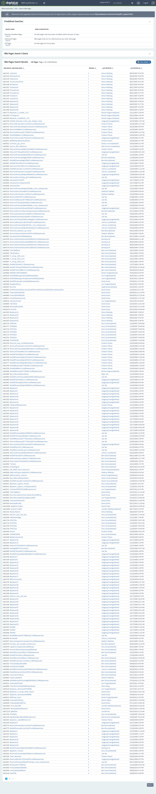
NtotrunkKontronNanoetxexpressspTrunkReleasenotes (30, 211)
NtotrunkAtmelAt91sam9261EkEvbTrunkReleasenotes (29, 245)
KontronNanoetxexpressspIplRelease (23, 650)
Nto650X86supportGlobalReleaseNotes (24, 276)
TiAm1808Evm (15, 492)
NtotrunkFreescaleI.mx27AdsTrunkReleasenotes (27, 124)
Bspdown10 (14, 562)
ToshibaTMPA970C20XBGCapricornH (23, 489)
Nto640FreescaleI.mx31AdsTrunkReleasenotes (26, 728)
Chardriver (14, 96)
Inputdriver (14, 99)
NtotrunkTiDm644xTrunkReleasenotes (24, 546)
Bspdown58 (14, 430)
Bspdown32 (14, 416)
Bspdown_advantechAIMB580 (20, 695)
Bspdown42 (14, 599)
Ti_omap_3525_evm (17, 256)
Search (7, 36)
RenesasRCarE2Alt (16, 307)
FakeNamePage (15, 517)
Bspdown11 (14, 394)
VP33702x (13, 523)
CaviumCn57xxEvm (17, 675)
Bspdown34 (14, 593)
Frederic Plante (106, 124)
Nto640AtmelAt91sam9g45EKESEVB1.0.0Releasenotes (29, 680)
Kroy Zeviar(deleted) (108, 323)
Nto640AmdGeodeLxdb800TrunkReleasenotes (26, 217)
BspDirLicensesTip (16, 537)
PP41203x (13, 526)
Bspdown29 (14, 588)
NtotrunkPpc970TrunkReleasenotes (23, 197)
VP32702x (13, 329)
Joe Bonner (105, 711)
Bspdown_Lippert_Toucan (19, 484)
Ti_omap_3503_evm (17, 262)
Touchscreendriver (16, 82)
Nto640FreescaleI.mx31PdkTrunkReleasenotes (27, 169)
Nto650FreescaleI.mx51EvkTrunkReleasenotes (26, 481)
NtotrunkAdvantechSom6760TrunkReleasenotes (27, 233)
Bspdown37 (14, 419)
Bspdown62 (14, 104)
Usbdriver (13, 73)
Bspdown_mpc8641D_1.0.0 (19, 118)
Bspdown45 (14, 605)
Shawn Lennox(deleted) (110, 144)
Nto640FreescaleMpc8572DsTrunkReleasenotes (27, 360)
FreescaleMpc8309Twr (18, 703)
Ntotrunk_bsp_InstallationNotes (22, 343)
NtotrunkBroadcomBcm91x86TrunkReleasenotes (27, 222)
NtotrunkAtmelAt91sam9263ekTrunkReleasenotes (28, 208)
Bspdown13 (14, 543)
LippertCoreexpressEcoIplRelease (22, 647)
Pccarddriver (14, 93)
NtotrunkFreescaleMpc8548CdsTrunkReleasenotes (28, 155)
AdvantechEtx (15, 186)
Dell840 (12, 627)
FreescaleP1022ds (16, 683)
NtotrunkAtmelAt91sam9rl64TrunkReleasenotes (27, 444)
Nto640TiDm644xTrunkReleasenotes (23, 551)
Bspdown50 (14, 613)
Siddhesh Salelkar (107, 191)
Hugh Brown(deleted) (109, 287)
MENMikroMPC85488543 (18, 273)
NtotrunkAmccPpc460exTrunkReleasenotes (25, 191)
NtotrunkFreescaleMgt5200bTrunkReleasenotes (27, 158)
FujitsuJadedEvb (16, 678)
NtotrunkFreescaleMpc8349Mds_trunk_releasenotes (29, 205)
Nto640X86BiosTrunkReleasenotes (22, 368)
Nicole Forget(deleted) (109, 273)
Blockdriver (14, 84)
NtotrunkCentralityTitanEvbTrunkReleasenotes (27, 138)
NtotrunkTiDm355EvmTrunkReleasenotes (25, 166)
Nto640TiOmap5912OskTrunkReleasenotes (25, 382)
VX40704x (13, 323)
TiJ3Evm (13, 464)
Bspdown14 (14, 312)
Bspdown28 (14, 585)
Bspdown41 (14, 399)
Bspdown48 (14, 610)
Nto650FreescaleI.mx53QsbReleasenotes (24, 281)
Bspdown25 (14, 318)
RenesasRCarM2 (15, 503)
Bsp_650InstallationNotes (19, 478)
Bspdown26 (14, 540)
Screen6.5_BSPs (16, 509)
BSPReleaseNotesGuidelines (20, 141)
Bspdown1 (14, 731)
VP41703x (13, 520)
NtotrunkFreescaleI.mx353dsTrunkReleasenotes (27, 194)
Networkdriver (15, 512)
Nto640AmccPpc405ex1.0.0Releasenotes (24, 652)
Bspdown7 (14, 557)
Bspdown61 (14, 107)
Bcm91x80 (13, 638)
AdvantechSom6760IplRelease (21, 236)
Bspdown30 (14, 740)
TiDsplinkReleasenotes (18, 405)
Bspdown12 (14, 565)
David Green (105, 281)
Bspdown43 (14, 425)
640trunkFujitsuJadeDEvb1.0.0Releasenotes (26, 472)
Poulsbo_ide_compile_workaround (23, 644)
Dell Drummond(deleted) (110, 146)
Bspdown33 (14, 591)
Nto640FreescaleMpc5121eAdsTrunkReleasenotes (28, 357)
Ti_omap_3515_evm (17, 259)
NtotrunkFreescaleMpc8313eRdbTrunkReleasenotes (28, 149)
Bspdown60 (14, 110)
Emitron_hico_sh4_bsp (18, 515)
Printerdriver (14, 90)
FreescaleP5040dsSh (17, 295)
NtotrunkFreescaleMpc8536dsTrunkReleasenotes (27, 754)
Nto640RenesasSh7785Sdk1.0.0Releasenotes (26, 371)
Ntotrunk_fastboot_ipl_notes (20, 231)
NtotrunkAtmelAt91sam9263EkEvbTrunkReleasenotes (29, 239)
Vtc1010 (13, 309)
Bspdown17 (14, 576)
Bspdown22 (14, 742)
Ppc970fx (13, 773)
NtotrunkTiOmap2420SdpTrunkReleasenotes (26, 203)
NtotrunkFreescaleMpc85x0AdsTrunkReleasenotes (28, 453)
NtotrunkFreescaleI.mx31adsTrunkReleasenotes (27, 725)
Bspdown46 (14, 427)
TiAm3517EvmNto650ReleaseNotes (22, 686)
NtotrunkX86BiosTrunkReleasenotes (23, 129)
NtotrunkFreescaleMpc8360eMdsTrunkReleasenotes (29, 174)
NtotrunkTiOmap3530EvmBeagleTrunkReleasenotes (29, 219)
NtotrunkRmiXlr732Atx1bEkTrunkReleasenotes (27, 759)
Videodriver (14, 79)
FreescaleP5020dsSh (17, 293)
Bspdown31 (14, 413)
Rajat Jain (104, 374)
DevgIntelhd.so (15, 284)
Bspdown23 (14, 411)
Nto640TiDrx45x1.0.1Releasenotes (22, 264)
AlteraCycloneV (15, 301)
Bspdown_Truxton (16, 751)
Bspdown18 (14, 101)
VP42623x (13, 337)
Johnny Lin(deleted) (108, 169)
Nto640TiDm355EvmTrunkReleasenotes (24, 163)
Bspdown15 (14, 574)
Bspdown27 (14, 582)
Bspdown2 (14, 734)
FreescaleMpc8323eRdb (18, 664)
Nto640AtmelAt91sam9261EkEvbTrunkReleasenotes (29, 669)
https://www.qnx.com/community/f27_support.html (114, 14)
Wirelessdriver (15, 76)
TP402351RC (14, 340)
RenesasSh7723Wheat (18, 765)
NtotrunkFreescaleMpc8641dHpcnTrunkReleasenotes (29, 349)
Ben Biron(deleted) (108, 158)
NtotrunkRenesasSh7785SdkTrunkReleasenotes (27, 132)
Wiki (16, 9)
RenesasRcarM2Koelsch (19, 709)
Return (150, 785)
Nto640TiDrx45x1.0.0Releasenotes (22, 655)
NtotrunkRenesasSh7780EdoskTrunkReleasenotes (28, 200)
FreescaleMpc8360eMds (18, 768)
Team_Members (15, 756)
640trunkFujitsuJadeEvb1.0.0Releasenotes (25, 458)
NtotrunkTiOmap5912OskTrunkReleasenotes (26, 152)
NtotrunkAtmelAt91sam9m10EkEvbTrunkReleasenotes (30, 248)
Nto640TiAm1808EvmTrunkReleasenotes (24, 270)
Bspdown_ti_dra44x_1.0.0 (19, 113)
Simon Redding (106, 73)
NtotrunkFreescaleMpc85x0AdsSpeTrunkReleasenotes (29, 228)
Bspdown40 (14, 397)
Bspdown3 (14, 723)
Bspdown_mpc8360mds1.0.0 (20, 720)
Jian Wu (104, 155)
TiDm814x (13, 304)
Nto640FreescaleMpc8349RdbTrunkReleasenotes (27, 433)
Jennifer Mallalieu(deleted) (111, 509)
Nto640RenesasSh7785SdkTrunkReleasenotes (26, 366)
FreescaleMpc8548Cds (18, 770)
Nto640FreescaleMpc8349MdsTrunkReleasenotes (27, 385)
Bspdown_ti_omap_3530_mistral (22, 692)
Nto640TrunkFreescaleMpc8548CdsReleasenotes (27, 377)
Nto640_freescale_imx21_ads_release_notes (26, 121)
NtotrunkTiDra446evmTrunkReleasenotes (25, 352)
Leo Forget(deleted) (108, 276)
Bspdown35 (14, 745)
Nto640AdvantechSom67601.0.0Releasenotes (26, 672)
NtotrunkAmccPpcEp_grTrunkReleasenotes (25, 177)
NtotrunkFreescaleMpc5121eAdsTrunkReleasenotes (28, 127)
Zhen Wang (105, 686)
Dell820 (12, 630)
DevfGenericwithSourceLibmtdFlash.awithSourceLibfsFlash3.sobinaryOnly (37, 290)
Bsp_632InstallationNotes (19, 374)
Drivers (12, 531)
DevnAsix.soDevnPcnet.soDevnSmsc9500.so (26, 495)
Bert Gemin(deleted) (108, 250)
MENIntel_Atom (15, 697)
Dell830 (12, 633)
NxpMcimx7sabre (17, 506)
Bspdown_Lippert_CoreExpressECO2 (23, 486)
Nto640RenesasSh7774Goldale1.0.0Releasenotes (27, 439)
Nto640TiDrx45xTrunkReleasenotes (22, 456)
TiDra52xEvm (14, 253)
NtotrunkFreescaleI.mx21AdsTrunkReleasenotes (27, 346)
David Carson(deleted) (109, 478)
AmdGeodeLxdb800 (17, 666)
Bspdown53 (14, 321)
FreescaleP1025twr (17, 700)
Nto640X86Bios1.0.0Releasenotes (22, 135)
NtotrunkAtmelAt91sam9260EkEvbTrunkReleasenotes (29, 242)
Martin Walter (106, 700)
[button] (44, 3)
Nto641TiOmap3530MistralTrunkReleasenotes (26, 267)
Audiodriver (14, 87)
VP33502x (13, 332)
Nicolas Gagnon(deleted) (110, 113)
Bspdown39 (14, 571)
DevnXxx (13, 287)
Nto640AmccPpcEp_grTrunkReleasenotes (25, 450)
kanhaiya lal (105, 239)
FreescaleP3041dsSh (17, 501)
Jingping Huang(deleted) (110, 121)
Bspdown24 (14, 315)
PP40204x (13, 326)
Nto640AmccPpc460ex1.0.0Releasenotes (24, 658)
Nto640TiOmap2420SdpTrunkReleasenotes (25, 436)
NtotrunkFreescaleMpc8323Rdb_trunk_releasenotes (29, 188)
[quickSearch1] (121, 3)
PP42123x (13, 529)
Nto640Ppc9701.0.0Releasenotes (21, 447)
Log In (145, 3)
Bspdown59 (14, 624)
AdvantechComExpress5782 (20, 183)
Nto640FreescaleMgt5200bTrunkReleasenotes (26, 160)
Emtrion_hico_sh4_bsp (18, 596)
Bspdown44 (14, 602)
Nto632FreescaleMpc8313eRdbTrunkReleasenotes (28, 748)
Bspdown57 (14, 621)
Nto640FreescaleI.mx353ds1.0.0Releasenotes (26, 661)
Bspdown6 (14, 737)
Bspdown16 (14, 402)
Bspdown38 (14, 568)
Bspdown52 (14, 616)
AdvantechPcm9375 (17, 180)
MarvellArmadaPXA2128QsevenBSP (22, 498)
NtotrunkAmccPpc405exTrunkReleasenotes (25, 461)
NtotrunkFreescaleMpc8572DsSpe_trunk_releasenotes (29, 762)
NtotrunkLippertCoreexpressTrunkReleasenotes (27, 641)
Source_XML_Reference (18, 146)
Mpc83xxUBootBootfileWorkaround (22, 717)
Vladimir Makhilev (107, 233)
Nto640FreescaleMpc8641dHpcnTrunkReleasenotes (28, 363)
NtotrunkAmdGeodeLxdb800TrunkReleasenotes (27, 214)
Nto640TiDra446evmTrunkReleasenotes (24, 354)
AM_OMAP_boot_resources (19, 470)
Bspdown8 (14, 560)
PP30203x (13, 714)
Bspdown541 (14, 619)
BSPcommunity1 (16, 579)
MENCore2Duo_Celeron (18, 475)
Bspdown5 (14, 388)
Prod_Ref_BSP (16, 706)
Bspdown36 (14, 422)
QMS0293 (14, 711)
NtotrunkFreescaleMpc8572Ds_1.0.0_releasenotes (28, 225)
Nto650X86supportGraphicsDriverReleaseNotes (27, 278)
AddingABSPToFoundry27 (19, 548)
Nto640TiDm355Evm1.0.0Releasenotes (24, 380)
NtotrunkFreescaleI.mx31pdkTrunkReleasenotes (27, 172)
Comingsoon (14, 115)
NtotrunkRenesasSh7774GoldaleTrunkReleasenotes (29, 442)
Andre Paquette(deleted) (110, 470)
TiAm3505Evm (15, 250)
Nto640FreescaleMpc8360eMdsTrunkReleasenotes (28, 554)
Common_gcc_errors (17, 144)
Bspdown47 (14, 607)
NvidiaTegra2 (14, 467)
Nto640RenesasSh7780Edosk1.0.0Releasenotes (27, 635)
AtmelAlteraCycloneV (17, 298)
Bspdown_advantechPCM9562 (21, 689)
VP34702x (13, 335)
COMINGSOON (15, 534)
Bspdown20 (14, 408)
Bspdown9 (14, 391)
